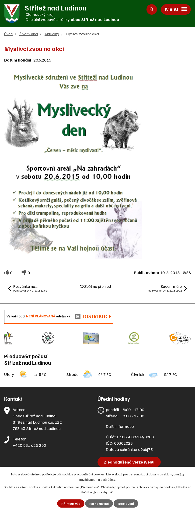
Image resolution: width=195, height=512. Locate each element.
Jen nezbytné (99, 503)
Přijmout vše (70, 503)
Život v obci (28, 33)
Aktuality (52, 33)
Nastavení (126, 503)
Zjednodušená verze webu (129, 461)
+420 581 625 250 (29, 445)
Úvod (8, 33)
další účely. (108, 479)
